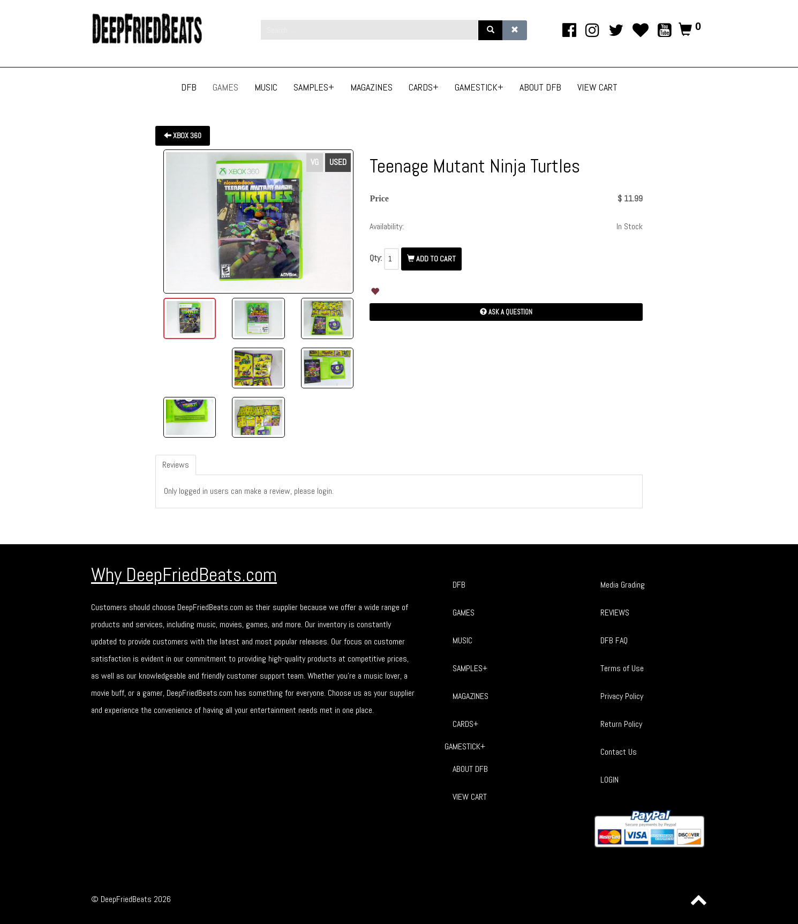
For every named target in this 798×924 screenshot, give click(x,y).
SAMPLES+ (470, 668)
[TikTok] (640, 30)
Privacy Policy (621, 696)
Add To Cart (431, 259)
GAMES (464, 612)
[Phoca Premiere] (158, 28)
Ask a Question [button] (506, 312)
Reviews (175, 464)
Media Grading (622, 584)
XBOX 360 (182, 135)
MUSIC (462, 640)
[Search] (490, 30)
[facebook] (569, 30)
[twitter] (616, 30)
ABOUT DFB (470, 769)
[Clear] (514, 30)
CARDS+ (465, 724)
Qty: (376, 258)
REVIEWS (614, 612)
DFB (459, 584)
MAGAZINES (470, 696)
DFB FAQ (614, 640)
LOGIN (609, 779)
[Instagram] (592, 30)
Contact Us (618, 751)
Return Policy (621, 724)
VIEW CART (470, 796)
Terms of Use (622, 668)
